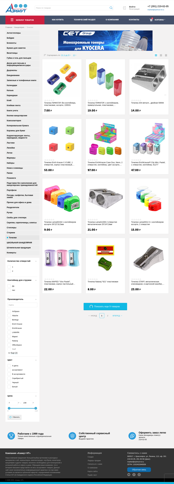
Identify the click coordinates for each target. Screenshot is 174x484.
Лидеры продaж (94, 460)
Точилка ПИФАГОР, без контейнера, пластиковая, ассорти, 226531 (60, 104)
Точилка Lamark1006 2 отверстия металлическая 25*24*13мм (102, 223)
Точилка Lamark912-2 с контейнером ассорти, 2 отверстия (147, 223)
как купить (58, 19)
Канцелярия (19, 27)
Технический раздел (84, 19)
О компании (92, 468)
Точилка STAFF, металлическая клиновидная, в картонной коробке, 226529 (146, 283)
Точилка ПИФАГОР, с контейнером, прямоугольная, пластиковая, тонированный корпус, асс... (103, 104)
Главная (8, 27)
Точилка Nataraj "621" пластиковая (103, 282)
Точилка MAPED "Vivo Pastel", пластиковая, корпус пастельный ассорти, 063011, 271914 (58, 283)
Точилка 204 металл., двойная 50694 (147, 103)
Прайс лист (92, 475)
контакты (134, 19)
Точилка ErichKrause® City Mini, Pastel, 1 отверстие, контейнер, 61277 (148, 163)
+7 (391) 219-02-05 (158, 6)
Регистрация (134, 9)
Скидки (91, 457)
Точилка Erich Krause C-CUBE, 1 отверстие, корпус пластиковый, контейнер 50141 (58, 163)
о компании (112, 19)
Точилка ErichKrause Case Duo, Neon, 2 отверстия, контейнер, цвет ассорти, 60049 (105, 163)
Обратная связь (139, 470)
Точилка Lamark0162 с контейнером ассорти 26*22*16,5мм (60, 223)
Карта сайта (93, 471)
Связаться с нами (95, 464)
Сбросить (15, 417)
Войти (132, 7)
